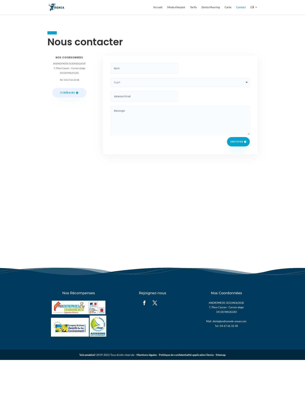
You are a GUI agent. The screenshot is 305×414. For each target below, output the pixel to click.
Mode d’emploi (176, 7)
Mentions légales (147, 354)
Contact (241, 7)
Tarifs (193, 7)
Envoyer (237, 141)
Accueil (157, 7)
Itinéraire (67, 92)
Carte (228, 7)
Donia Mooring (211, 7)
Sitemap (221, 354)
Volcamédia (86, 354)
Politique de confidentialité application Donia (186, 354)
